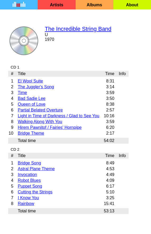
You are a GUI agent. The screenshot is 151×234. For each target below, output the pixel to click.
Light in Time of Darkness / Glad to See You (58, 116)
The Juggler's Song (36, 87)
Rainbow (26, 203)
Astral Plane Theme (36, 169)
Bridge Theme (31, 133)
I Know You (28, 198)
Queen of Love (31, 104)
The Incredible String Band (78, 29)
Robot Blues (29, 180)
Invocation (27, 174)
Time (22, 92)
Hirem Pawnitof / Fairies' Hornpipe (49, 127)
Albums (94, 5)
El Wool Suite (30, 81)
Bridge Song (29, 163)
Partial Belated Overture (40, 110)
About (132, 5)
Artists (57, 5)
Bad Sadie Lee (31, 98)
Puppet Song (30, 186)
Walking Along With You (40, 121)
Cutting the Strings (35, 192)
